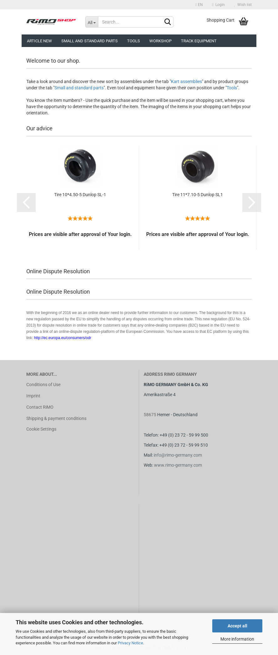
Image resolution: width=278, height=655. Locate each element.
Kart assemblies (186, 81)
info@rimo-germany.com (178, 455)
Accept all (237, 625)
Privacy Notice (130, 643)
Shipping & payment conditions (56, 418)
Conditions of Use (43, 384)
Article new (39, 41)
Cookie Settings (41, 429)
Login (218, 5)
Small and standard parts (79, 87)
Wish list (243, 5)
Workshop (160, 41)
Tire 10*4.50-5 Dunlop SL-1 (80, 194)
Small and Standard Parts (89, 41)
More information (237, 639)
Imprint (33, 395)
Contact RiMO (40, 407)
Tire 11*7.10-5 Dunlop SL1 (197, 194)
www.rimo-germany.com (178, 465)
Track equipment (199, 41)
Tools (133, 41)
